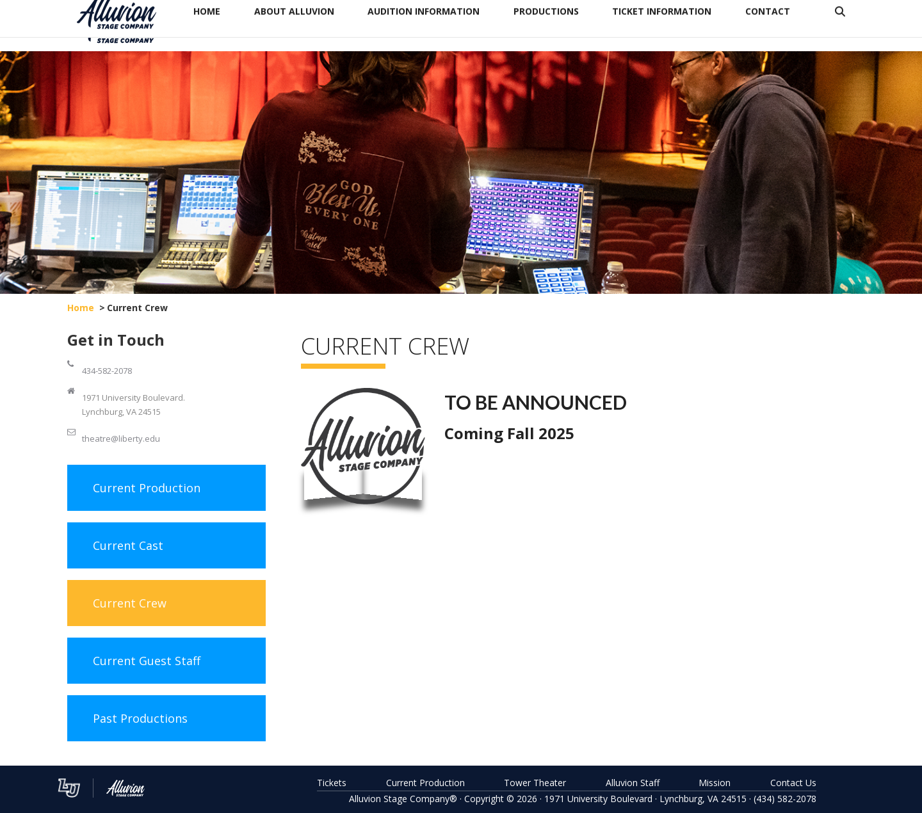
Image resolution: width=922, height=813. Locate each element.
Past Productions (140, 718)
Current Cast (128, 545)
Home (80, 308)
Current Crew (129, 603)
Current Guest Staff (146, 660)
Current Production (146, 487)
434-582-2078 (107, 370)
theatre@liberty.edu (121, 438)
